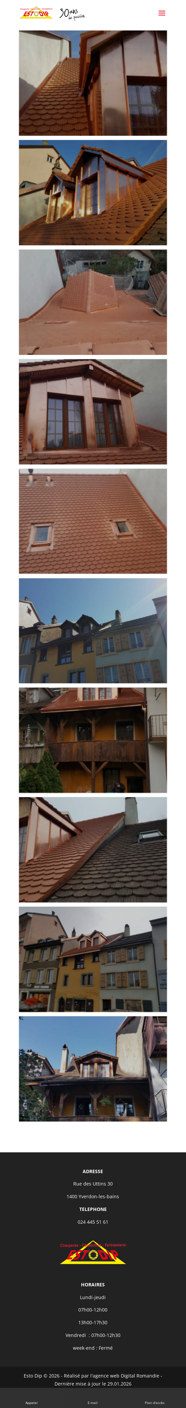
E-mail (93, 1398)
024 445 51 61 (93, 1222)
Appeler (31, 1398)
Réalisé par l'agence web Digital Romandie (111, 1375)
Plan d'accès (155, 1398)
